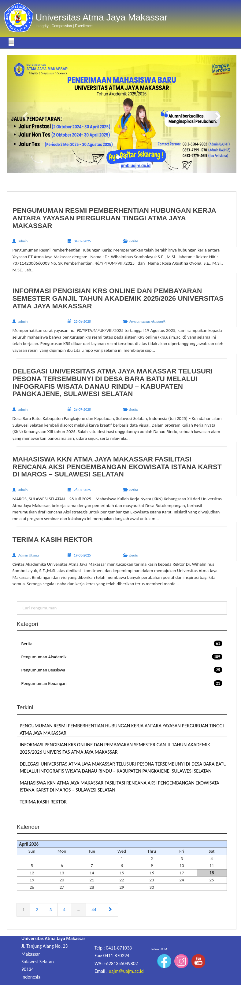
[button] (24, 114)
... (78, 909)
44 (93, 909)
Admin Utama (28, 555)
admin (23, 241)
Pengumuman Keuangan (121, 683)
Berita (121, 643)
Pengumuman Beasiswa (121, 670)
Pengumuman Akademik (121, 657)
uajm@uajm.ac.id (126, 971)
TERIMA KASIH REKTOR (43, 802)
